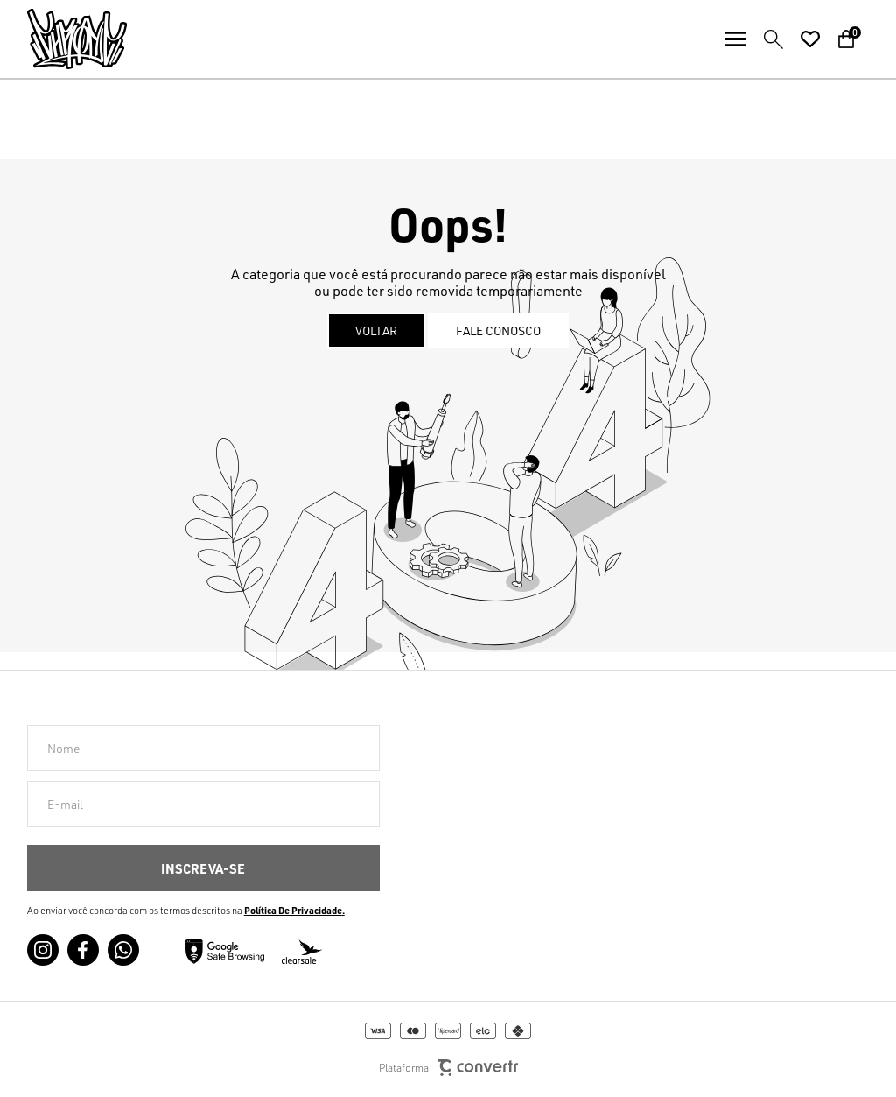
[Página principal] (63, 39)
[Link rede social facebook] (83, 950)
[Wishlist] (810, 39)
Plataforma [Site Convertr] (448, 1067)
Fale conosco (498, 330)
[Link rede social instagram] (43, 950)
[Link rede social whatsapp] (123, 950)
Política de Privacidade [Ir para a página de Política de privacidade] (293, 910)
